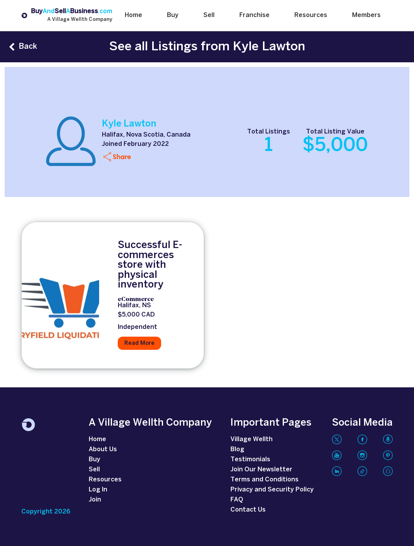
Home (133, 15)
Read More (139, 343)
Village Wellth (251, 439)
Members (366, 15)
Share (122, 156)
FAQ (236, 500)
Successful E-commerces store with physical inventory (150, 265)
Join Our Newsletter (261, 469)
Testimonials (250, 459)
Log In (98, 490)
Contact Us (248, 510)
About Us (103, 449)
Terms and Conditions (264, 480)
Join (95, 500)
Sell (209, 15)
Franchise (254, 15)
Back (28, 46)
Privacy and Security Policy (272, 490)
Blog (237, 449)
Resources (310, 15)
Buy (173, 15)
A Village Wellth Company (79, 19)
